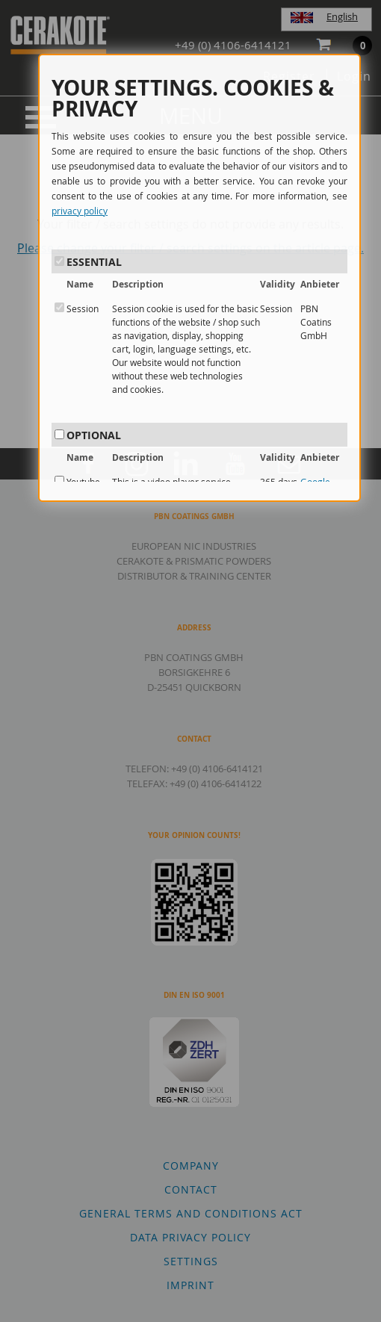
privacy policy (80, 211)
